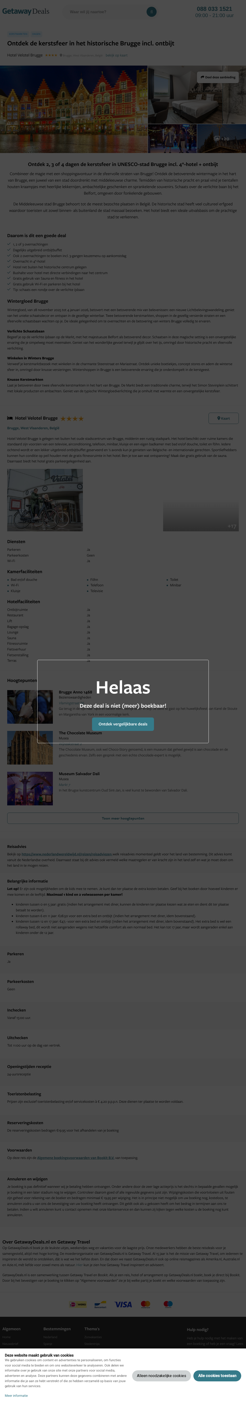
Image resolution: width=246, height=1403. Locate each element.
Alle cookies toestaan (217, 1375)
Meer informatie (16, 1396)
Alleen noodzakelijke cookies (161, 1375)
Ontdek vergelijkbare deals (123, 724)
